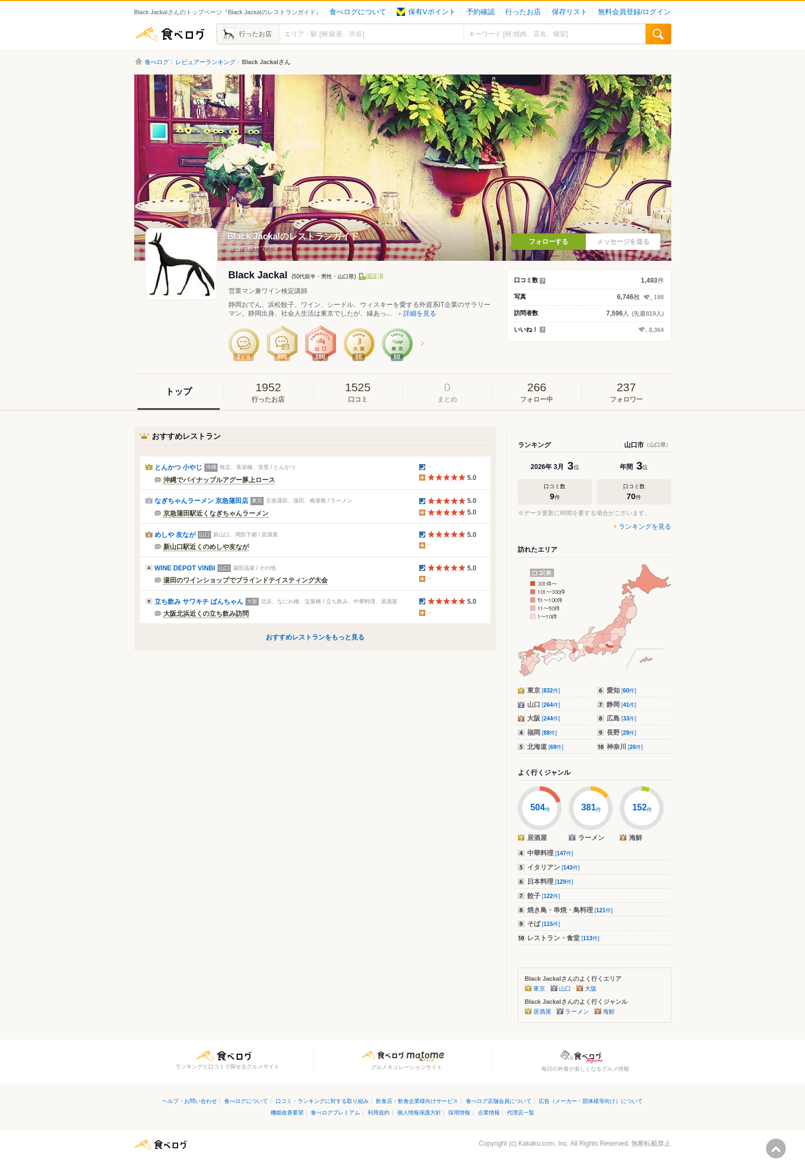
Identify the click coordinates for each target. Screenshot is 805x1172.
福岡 (542, 732)
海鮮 (609, 1011)
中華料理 (550, 853)
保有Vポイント (426, 12)
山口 (543, 704)
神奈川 (625, 747)
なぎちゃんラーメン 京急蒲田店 (201, 501)
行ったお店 (523, 12)
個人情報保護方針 (419, 1113)
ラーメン (577, 1011)
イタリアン (553, 867)
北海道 (545, 747)
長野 (622, 732)
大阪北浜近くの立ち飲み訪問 (206, 614)
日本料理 (550, 881)
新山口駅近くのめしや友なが (206, 547)
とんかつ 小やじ (178, 467)
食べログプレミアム (335, 1113)
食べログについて (357, 12)
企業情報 (489, 1113)
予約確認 (480, 12)
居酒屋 (542, 1011)
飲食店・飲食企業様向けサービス (417, 1101)
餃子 (543, 896)
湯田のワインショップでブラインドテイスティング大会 (245, 580)
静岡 (622, 704)
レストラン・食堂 (563, 938)
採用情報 (459, 1113)
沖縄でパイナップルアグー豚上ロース (219, 480)
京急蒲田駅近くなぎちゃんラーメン (216, 513)
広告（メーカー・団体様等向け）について (591, 1101)
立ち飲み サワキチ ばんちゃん (199, 601)
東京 (543, 690)
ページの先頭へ (776, 1148)
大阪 (543, 718)
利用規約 (379, 1113)
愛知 (622, 690)
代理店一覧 (520, 1113)
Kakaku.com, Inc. (543, 1143)
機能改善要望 (287, 1113)
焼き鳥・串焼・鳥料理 (570, 910)
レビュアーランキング (205, 62)
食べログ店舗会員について (499, 1101)
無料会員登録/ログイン (634, 12)
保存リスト (569, 12)
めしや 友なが (175, 535)
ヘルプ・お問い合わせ (189, 1101)
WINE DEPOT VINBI (185, 568)
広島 (622, 718)
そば (543, 924)
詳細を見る (419, 313)
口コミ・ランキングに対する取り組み (322, 1101)
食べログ (169, 34)
